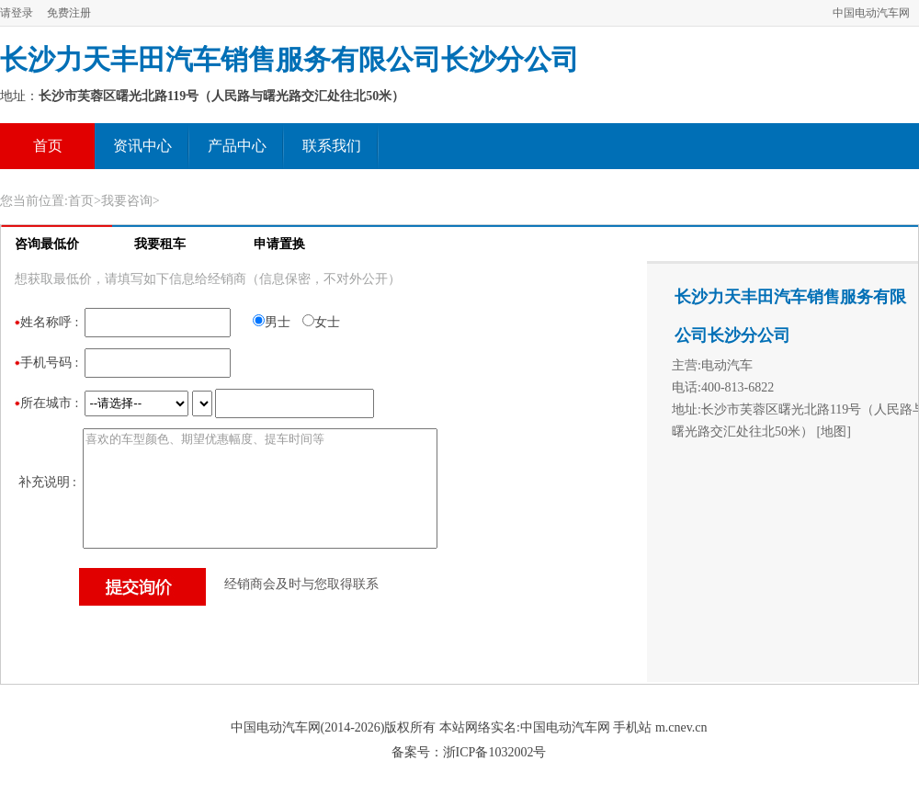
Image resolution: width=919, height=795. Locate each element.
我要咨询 (127, 201)
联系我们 (331, 145)
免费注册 (69, 12)
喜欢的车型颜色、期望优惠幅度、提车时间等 (260, 488)
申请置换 (279, 244)
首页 (47, 145)
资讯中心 (142, 145)
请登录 (16, 12)
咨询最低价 (47, 244)
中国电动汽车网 (871, 12)
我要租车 (160, 244)
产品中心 (237, 145)
